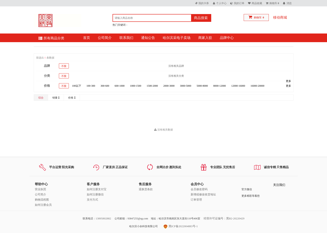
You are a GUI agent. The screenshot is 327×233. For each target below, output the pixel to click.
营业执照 (40, 189)
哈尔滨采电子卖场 (176, 38)
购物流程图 (42, 199)
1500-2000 (152, 85)
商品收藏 (257, 3)
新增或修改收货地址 (203, 194)
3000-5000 (185, 85)
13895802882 (103, 218)
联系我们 (126, 38)
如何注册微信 (95, 194)
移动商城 (280, 17)
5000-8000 (202, 85)
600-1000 (120, 85)
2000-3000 (169, 85)
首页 (86, 38)
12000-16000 (238, 85)
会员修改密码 (199, 189)
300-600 (105, 85)
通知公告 (148, 38)
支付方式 (92, 199)
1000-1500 (135, 85)
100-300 (91, 85)
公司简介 (105, 38)
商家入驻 (205, 38)
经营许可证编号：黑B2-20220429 (224, 218)
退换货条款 (146, 189)
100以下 (76, 85)
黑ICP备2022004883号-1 (180, 226)
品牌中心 (227, 38)
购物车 (258, 17)
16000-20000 (257, 85)
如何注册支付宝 (96, 189)
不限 (63, 66)
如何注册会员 (43, 204)
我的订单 (239, 3)
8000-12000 (219, 85)
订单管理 (196, 199)
